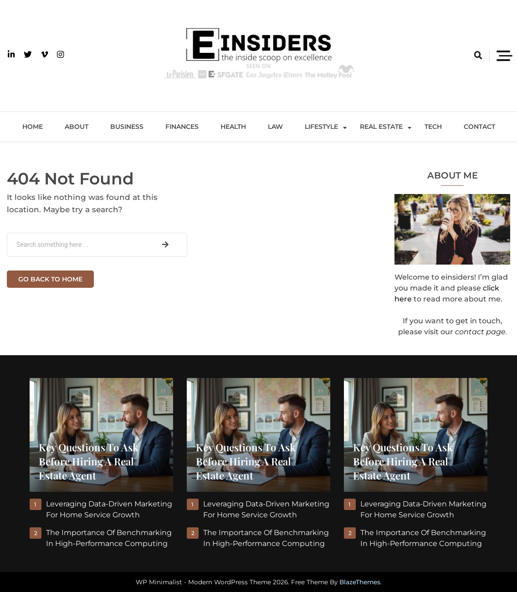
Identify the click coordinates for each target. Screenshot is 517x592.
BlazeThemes (359, 582)
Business (126, 126)
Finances (182, 126)
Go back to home (50, 279)
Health (233, 126)
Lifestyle (321, 126)
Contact (479, 126)
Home (32, 126)
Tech (433, 126)
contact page (480, 331)
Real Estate (381, 126)
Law (275, 126)
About (76, 126)
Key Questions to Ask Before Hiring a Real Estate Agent (88, 461)
